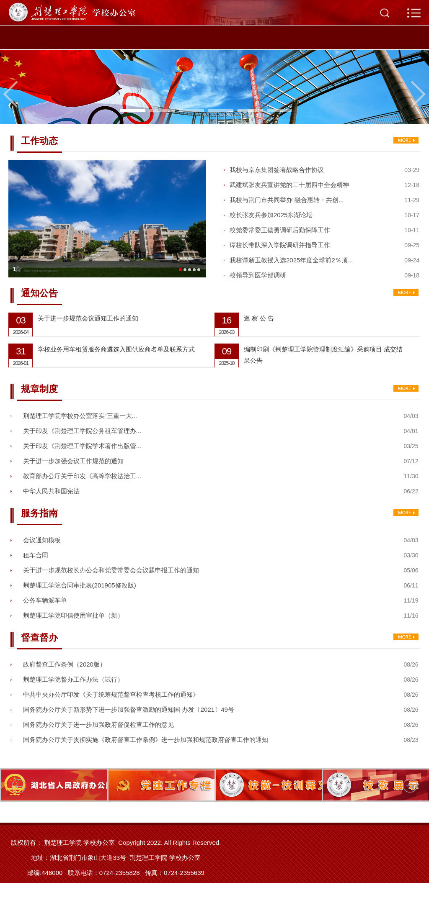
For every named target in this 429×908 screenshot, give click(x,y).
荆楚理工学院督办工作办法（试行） (73, 679)
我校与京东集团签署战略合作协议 (277, 169)
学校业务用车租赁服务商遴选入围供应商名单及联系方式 (116, 349)
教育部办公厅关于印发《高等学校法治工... (82, 476)
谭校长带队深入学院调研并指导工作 (280, 245)
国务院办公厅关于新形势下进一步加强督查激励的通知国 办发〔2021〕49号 (128, 709)
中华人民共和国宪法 (51, 491)
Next (418, 94)
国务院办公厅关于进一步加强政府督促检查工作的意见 (98, 724)
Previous (10, 94)
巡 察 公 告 (259, 318)
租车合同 (35, 555)
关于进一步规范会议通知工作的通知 (88, 318)
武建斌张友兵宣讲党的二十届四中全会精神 (289, 184)
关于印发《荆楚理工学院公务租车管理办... (82, 430)
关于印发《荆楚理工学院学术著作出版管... (82, 445)
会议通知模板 (42, 540)
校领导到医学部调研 (258, 275)
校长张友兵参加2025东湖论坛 (271, 214)
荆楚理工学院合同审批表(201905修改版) (79, 585)
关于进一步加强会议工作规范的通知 (73, 460)
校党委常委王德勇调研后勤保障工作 (280, 229)
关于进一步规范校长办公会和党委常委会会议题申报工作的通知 (111, 570)
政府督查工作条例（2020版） (64, 664)
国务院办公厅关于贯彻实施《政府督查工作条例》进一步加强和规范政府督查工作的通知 (145, 739)
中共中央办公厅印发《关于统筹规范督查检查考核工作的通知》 (111, 694)
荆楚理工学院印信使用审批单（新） (73, 615)
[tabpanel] (214, 87)
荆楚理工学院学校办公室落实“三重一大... (80, 415)
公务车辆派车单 (45, 600)
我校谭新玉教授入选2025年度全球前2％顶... (291, 260)
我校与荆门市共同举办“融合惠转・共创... (287, 199)
